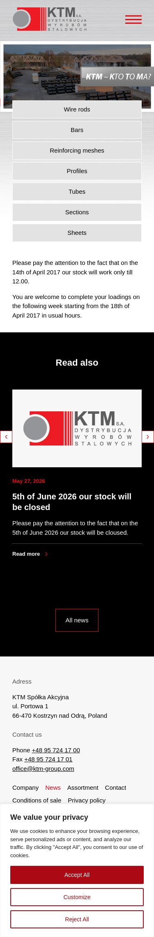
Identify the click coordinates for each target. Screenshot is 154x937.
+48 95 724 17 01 (48, 759)
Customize (76, 897)
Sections (77, 212)
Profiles (77, 170)
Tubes (77, 191)
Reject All (77, 919)
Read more (26, 554)
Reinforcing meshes (77, 150)
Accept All (77, 875)
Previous (6, 437)
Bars (77, 129)
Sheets (77, 232)
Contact (115, 787)
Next (148, 437)
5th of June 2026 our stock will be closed (71, 502)
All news (77, 620)
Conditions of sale (36, 800)
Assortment (83, 787)
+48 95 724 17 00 (56, 750)
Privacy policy (87, 800)
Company (25, 787)
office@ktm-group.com (43, 768)
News (53, 787)
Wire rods (77, 109)
